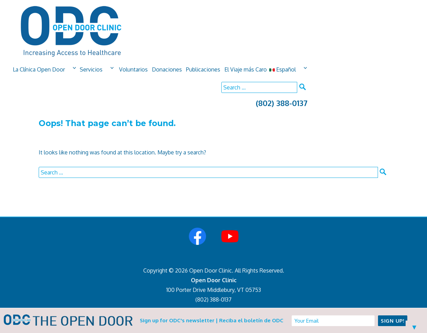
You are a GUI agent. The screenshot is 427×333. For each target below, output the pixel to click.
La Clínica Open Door (39, 69)
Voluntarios (133, 69)
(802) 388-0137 (282, 103)
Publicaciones (203, 69)
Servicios (91, 69)
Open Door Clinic (213, 280)
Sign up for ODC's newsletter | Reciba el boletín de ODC (211, 320)
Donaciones (167, 69)
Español (282, 69)
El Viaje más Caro (245, 69)
